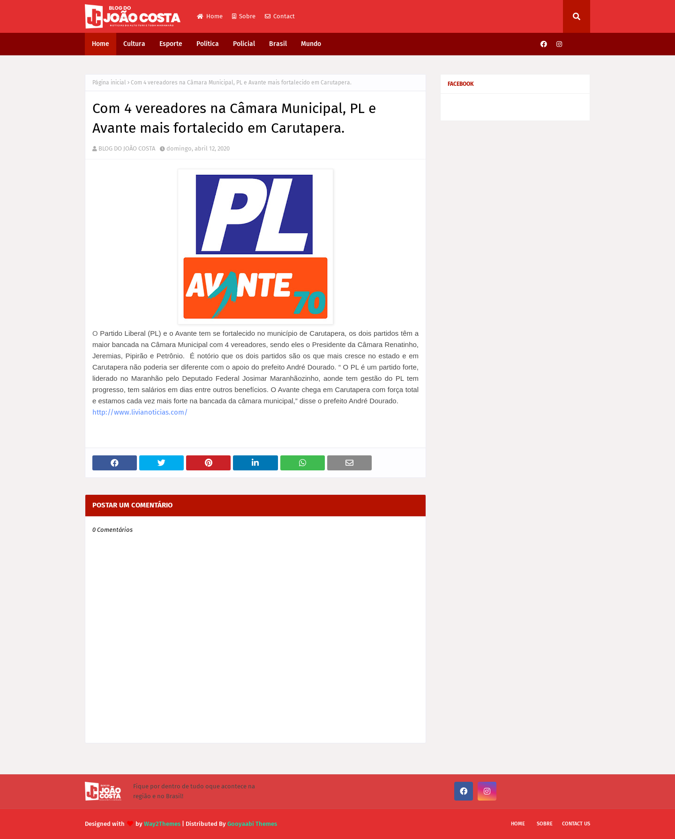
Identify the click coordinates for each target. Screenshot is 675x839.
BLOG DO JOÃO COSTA (126, 148)
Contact (280, 16)
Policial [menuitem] (244, 44)
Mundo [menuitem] (311, 44)
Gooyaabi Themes (252, 823)
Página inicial (109, 82)
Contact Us (576, 824)
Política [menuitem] (207, 44)
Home (210, 16)
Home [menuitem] (100, 44)
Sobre (243, 16)
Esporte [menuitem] (170, 44)
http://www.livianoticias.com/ (140, 412)
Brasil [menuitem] (278, 44)
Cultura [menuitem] (134, 44)
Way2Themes (162, 823)
